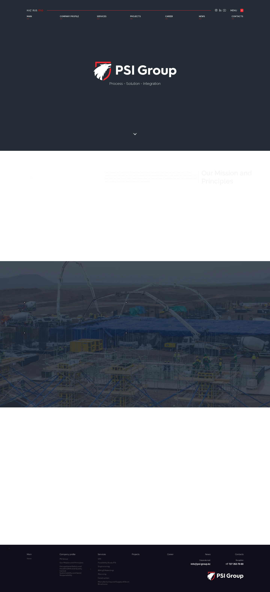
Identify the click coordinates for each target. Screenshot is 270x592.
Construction (103, 578)
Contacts (239, 554)
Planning (102, 574)
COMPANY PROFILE (69, 16)
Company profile (67, 554)
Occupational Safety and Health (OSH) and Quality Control (71, 568)
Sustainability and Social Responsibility (70, 574)
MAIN (29, 16)
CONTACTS (237, 16)
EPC (99, 559)
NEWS (202, 16)
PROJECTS (135, 16)
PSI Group (64, 559)
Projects (136, 554)
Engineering (104, 566)
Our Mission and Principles (71, 563)
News (208, 554)
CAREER (169, 16)
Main (29, 554)
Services (102, 554)
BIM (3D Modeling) (106, 570)
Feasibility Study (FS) (107, 563)
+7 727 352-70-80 (234, 564)
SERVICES (101, 16)
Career (170, 554)
